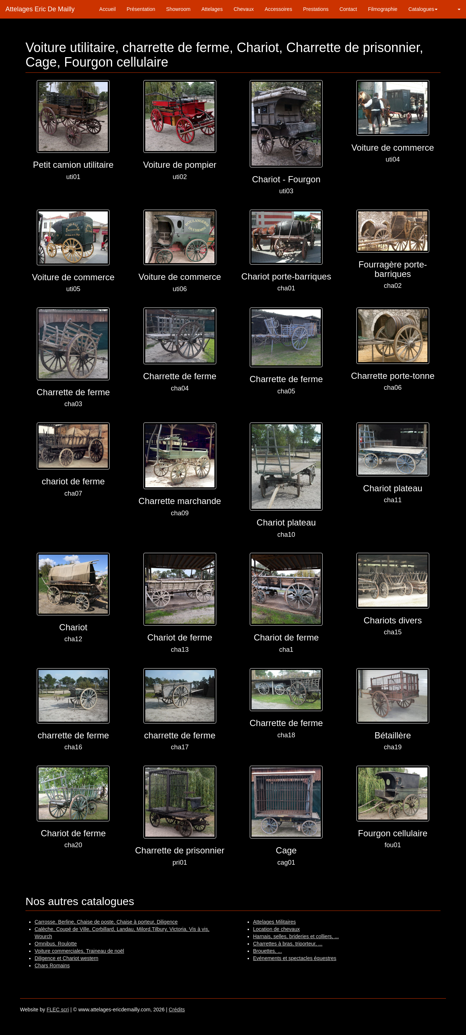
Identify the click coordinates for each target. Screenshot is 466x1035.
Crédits (177, 1009)
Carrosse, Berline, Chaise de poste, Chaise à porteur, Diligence (106, 922)
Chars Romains (52, 965)
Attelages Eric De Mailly (40, 9)
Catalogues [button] (423, 9)
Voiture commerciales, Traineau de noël (79, 951)
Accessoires (278, 9)
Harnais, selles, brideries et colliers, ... (296, 936)
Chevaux (244, 9)
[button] (454, 9)
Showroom (178, 9)
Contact (348, 9)
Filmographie (383, 9)
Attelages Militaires (274, 922)
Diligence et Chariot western (66, 958)
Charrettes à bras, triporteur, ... (288, 944)
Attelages (211, 9)
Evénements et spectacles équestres (294, 958)
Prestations (315, 9)
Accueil (107, 9)
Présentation (141, 9)
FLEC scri (58, 1009)
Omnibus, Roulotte (56, 944)
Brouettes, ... (267, 951)
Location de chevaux (276, 929)
